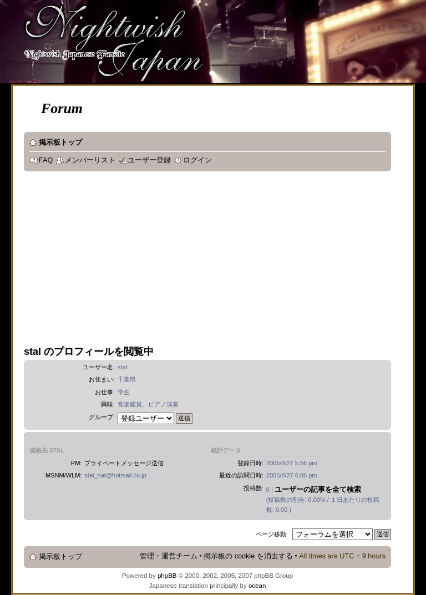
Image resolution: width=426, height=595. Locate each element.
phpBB (167, 575)
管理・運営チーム (168, 556)
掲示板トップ (60, 142)
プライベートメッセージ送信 (124, 463)
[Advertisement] (225, 260)
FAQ (46, 160)
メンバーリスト (90, 160)
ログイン (197, 160)
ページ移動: (272, 534)
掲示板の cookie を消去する (248, 556)
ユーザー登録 (149, 160)
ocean (257, 585)
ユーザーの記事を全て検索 (318, 489)
